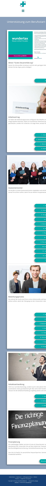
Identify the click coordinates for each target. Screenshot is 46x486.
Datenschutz (12, 477)
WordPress (28, 482)
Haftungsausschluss (27, 477)
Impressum (18, 477)
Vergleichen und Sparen (25, 478)
